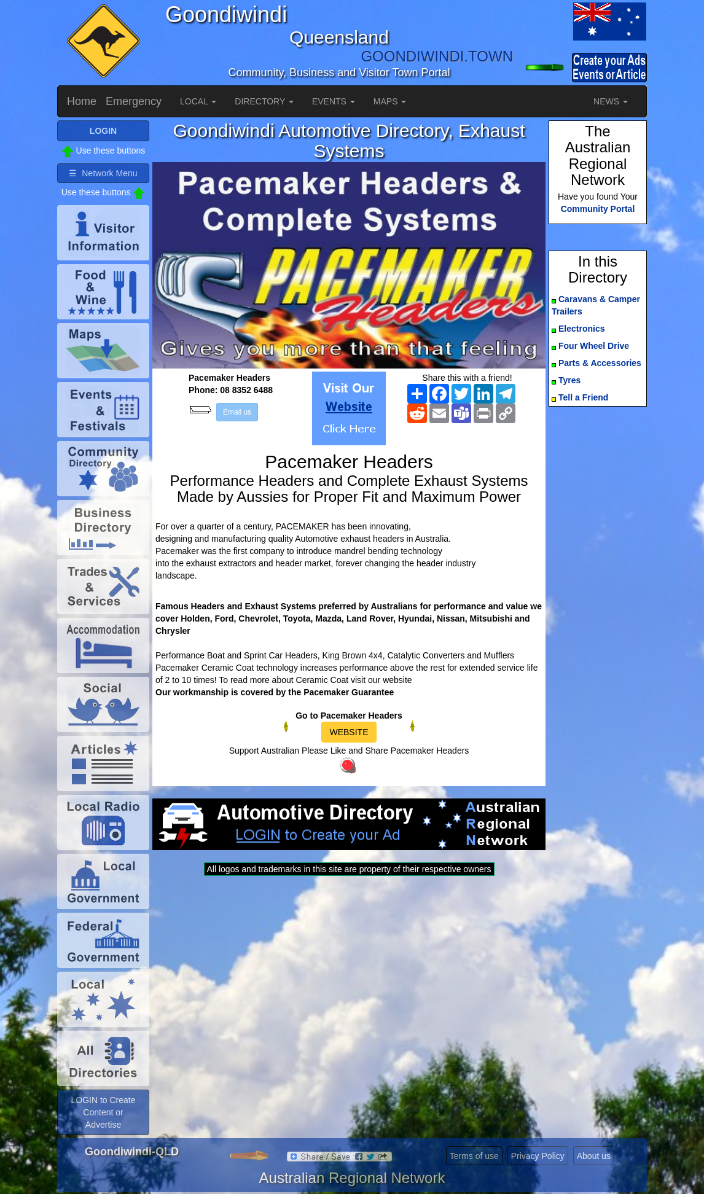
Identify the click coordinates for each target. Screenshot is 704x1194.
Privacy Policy (538, 1156)
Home (81, 101)
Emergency (134, 101)
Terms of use (474, 1156)
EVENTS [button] (333, 101)
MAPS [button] (390, 101)
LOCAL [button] (198, 101)
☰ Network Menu (103, 173)
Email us (237, 412)
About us (594, 1156)
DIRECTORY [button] (264, 101)
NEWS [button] (610, 101)
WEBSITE (348, 732)
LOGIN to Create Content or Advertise (103, 1112)
